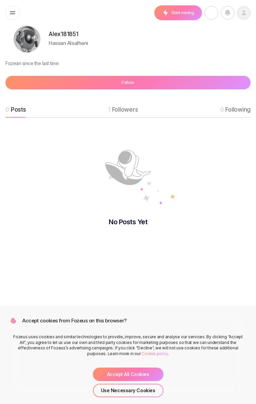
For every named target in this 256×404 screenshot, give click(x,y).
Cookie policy (155, 353)
